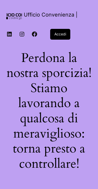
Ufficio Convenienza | (51, 15)
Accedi (60, 34)
